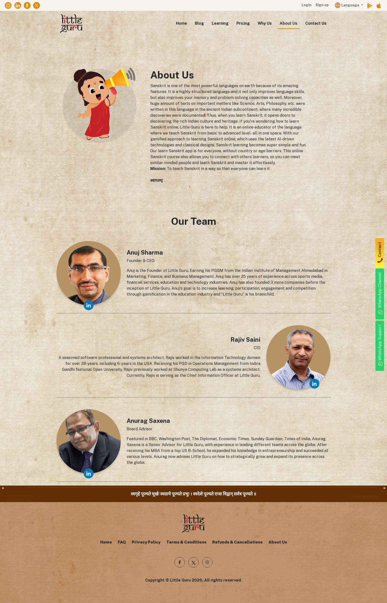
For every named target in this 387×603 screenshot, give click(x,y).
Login (306, 5)
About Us (288, 23)
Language (347, 5)
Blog (199, 23)
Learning (220, 23)
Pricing (243, 23)
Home (181, 23)
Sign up (322, 5)
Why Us (265, 23)
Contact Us (316, 23)
